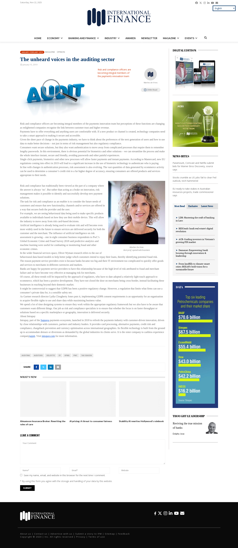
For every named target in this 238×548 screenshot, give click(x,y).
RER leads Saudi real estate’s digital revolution (194, 230)
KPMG (67, 355)
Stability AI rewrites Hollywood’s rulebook (141, 421)
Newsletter (149, 38)
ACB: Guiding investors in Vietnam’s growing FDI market (195, 241)
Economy (53, 38)
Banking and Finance (82, 38)
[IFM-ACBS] (195, 145)
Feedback (124, 533)
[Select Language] (224, 8)
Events (189, 38)
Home (37, 38)
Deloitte (51, 355)
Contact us (41, 533)
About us (25, 533)
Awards (130, 38)
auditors (38, 355)
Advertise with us (61, 533)
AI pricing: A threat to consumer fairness (91, 421)
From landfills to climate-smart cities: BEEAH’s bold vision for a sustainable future (193, 266)
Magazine (169, 38)
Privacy (81, 536)
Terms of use (97, 536)
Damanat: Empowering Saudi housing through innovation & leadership (192, 253)
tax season (86, 355)
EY (60, 355)
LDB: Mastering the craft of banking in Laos (195, 219)
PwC (75, 355)
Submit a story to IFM (88, 533)
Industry (111, 38)
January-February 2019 (32, 52)
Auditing (26, 355)
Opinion (61, 52)
